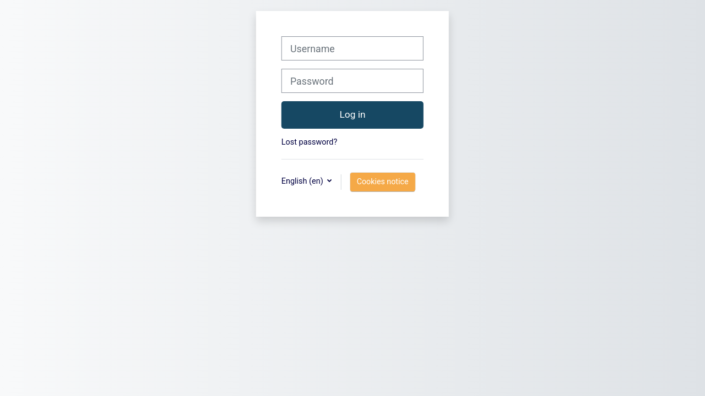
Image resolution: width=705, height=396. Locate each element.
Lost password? (309, 142)
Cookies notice (383, 181)
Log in (352, 114)
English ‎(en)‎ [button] (303, 181)
